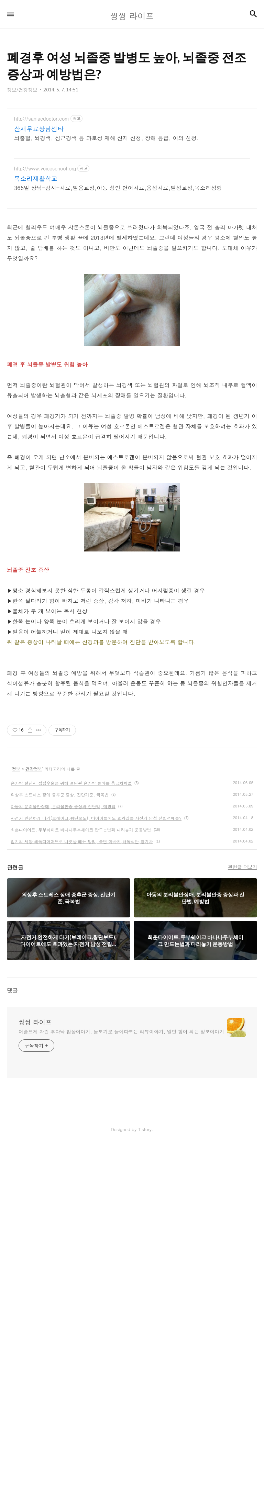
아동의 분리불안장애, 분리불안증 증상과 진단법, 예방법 (63, 1167)
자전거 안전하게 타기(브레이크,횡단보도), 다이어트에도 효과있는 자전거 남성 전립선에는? (96, 1179)
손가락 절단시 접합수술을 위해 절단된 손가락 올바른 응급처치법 (71, 1144)
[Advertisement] (132, 169)
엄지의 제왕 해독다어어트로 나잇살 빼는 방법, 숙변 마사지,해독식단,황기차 (82, 1202)
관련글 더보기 (242, 1227)
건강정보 (33, 1129)
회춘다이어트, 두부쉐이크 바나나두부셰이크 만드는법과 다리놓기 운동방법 (81, 1190)
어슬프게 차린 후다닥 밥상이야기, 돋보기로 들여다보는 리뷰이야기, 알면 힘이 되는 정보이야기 (121, 1392)
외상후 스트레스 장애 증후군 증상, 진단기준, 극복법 (60, 1155)
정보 (16, 1129)
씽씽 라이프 (35, 1383)
